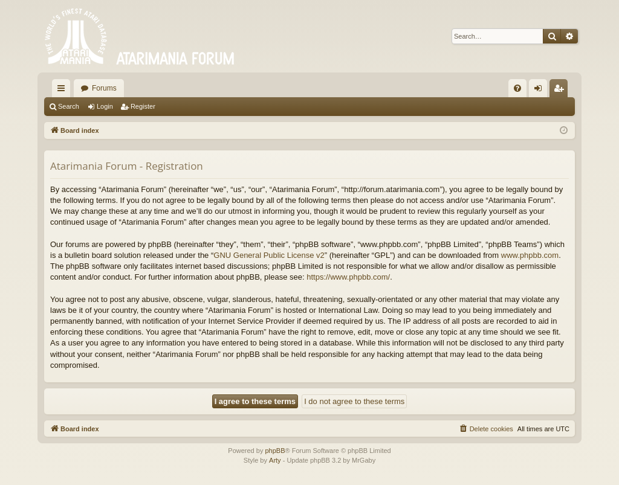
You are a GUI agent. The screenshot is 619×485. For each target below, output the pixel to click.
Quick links (63, 90)
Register (143, 106)
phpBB (275, 450)
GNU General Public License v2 (269, 255)
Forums (104, 88)
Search (68, 106)
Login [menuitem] (540, 90)
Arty (275, 460)
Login (105, 106)
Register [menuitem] (561, 90)
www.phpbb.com (530, 255)
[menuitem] (517, 88)
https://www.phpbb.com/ (348, 276)
